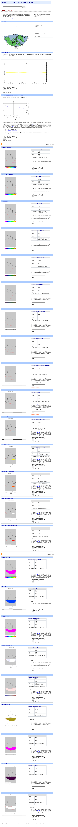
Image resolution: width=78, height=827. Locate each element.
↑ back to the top (7, 92)
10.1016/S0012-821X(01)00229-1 (12, 130)
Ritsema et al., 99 (34, 124)
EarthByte (4, 123)
